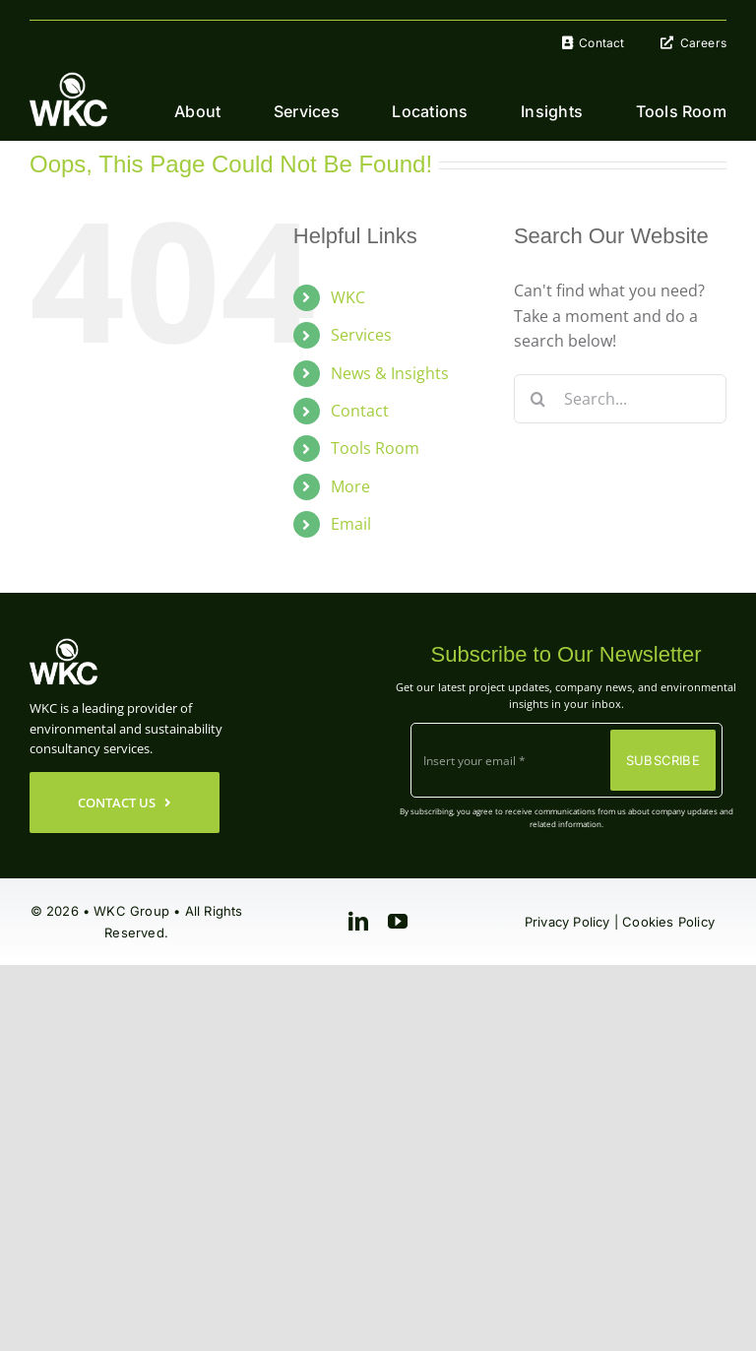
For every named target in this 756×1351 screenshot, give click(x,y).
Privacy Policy (567, 922)
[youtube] (398, 922)
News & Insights (390, 373)
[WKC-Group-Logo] (69, 80)
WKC (348, 297)
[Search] (538, 398)
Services (361, 335)
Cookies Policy (668, 922)
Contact (360, 410)
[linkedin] (358, 922)
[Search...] (620, 398)
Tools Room (375, 448)
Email (351, 524)
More (350, 486)
